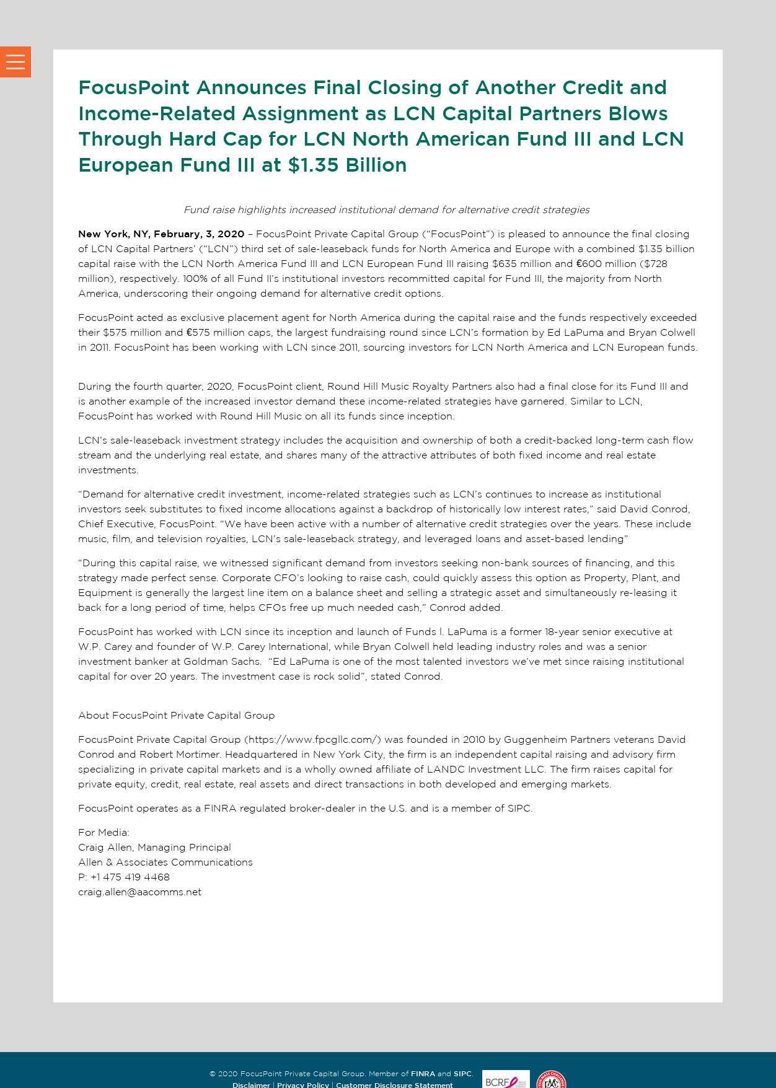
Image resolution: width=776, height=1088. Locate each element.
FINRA (423, 1073)
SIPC (463, 1073)
